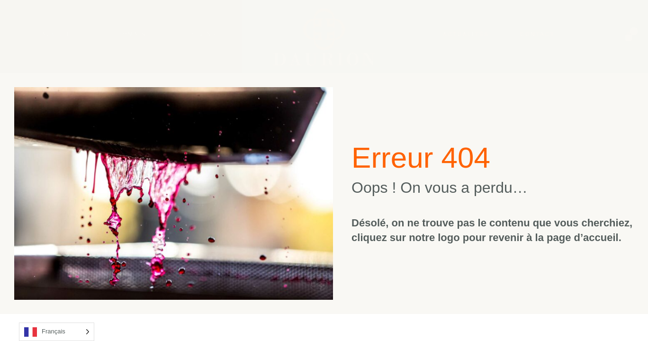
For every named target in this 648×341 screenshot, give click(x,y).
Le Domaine (128, 34)
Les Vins (199, 34)
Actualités (466, 34)
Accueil (58, 34)
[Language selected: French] (56, 332)
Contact (537, 34)
